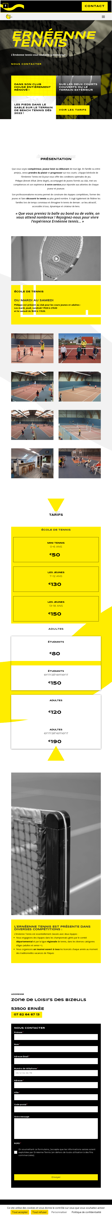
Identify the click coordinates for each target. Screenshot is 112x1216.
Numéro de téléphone (26, 1069)
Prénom (18, 1033)
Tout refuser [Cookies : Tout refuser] (39, 1212)
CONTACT (94, 6)
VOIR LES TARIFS (73, 110)
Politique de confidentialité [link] (86, 1212)
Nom (17, 1045)
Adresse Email (21, 1057)
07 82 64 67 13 (26, 1015)
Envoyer (56, 1177)
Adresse (19, 1081)
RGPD (17, 1144)
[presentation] (36, 1166)
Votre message (21, 1117)
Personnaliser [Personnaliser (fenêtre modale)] (59, 1212)
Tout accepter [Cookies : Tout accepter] (20, 1212)
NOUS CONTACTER (26, 65)
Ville (17, 1093)
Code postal (21, 1105)
